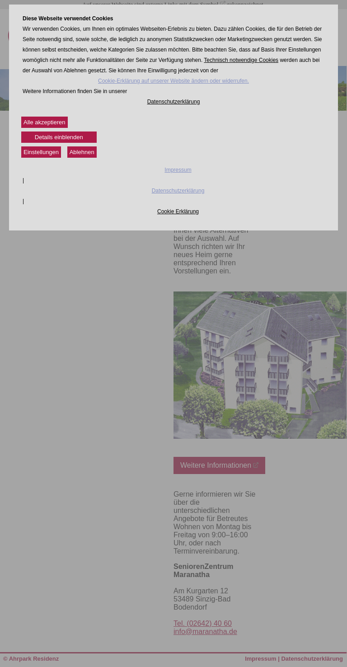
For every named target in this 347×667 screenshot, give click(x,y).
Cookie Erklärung (178, 211)
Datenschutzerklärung (173, 102)
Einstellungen (41, 152)
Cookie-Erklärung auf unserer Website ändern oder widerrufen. (173, 81)
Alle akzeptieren (44, 122)
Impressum (177, 170)
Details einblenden (59, 137)
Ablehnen (82, 152)
